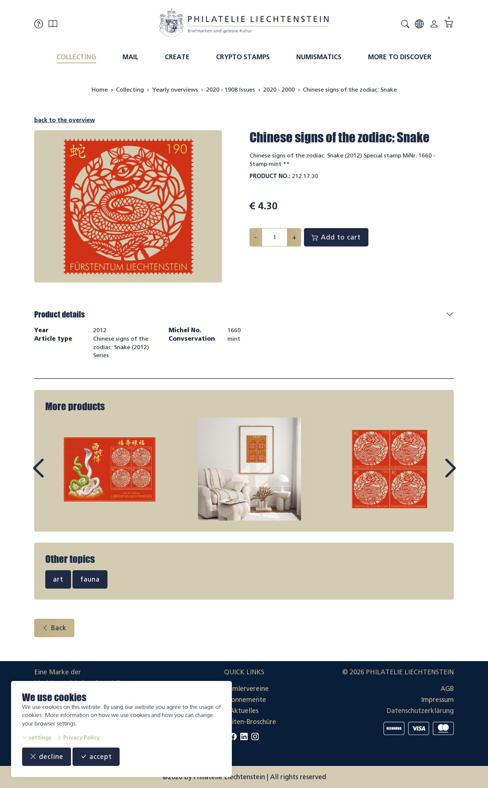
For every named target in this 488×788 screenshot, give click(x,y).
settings (37, 737)
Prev (55, 475)
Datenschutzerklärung (420, 711)
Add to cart (336, 237)
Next (433, 475)
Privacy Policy (78, 737)
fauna (90, 579)
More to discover (399, 57)
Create (177, 57)
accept (96, 757)
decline (46, 757)
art (58, 579)
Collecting (76, 57)
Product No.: (270, 176)
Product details (59, 314)
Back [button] (54, 628)
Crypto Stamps (243, 57)
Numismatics (319, 57)
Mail (130, 57)
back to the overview (64, 120)
